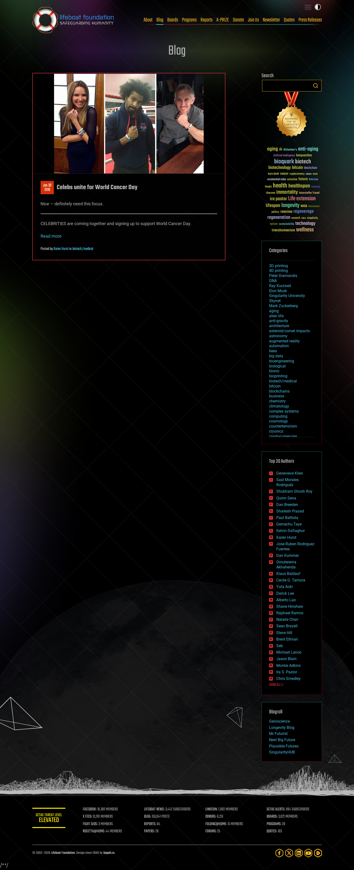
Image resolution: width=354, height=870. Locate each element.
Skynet (275, 300)
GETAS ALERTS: (276, 809)
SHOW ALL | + (276, 685)
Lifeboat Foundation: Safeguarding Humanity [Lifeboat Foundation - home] (73, 20)
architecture (279, 326)
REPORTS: (151, 824)
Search (315, 85)
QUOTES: (272, 831)
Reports (207, 20)
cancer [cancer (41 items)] (284, 174)
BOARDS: (272, 817)
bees (273, 351)
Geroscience (279, 721)
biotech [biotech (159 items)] (303, 162)
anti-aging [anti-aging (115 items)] (308, 149)
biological (277, 366)
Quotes (289, 20)
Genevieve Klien (289, 473)
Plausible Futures (283, 746)
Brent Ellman (287, 639)
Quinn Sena (286, 498)
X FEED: (88, 817)
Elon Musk (278, 291)
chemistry (277, 401)
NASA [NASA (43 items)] (304, 206)
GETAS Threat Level (49, 818)
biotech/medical (82, 249)
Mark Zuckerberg (283, 306)
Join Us (253, 20)
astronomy (278, 336)
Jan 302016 (47, 187)
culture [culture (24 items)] (309, 174)
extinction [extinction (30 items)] (292, 179)
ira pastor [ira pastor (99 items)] (278, 199)
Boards (172, 20)
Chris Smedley (288, 678)
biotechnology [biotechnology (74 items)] (279, 167)
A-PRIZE (222, 20)
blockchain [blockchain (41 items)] (310, 168)
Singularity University (287, 295)
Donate (238, 20)
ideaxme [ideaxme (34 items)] (270, 193)
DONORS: (211, 817)
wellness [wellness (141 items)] (305, 230)
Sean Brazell (287, 626)
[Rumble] (318, 853)
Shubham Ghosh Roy (294, 491)
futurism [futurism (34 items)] (313, 179)
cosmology (278, 421)
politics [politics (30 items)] (275, 212)
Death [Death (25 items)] (315, 174)
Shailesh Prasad (290, 511)
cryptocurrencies (283, 436)
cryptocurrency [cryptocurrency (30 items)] (297, 174)
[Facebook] (279, 853)
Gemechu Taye (289, 524)
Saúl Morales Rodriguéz (287, 482)
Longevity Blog (281, 727)
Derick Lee (285, 593)
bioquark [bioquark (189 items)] (284, 161)
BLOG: (148, 817)
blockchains (279, 391)
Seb (279, 645)
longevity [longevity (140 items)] (290, 205)
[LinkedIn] (299, 853)
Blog (159, 20)
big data (276, 356)
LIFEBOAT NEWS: (155, 809)
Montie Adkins (288, 665)
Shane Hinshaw (289, 606)
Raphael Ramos (289, 613)
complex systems (284, 411)
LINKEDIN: (212, 809)
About (148, 20)
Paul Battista (287, 517)
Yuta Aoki (284, 586)
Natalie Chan (287, 619)
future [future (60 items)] (303, 179)
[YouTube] (308, 853)
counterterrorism (283, 426)
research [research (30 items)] (296, 218)
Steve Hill (284, 632)
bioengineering (281, 361)
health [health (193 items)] (280, 185)
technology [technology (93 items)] (305, 224)
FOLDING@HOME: (216, 824)
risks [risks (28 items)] (303, 218)
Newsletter (271, 20)
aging (274, 311)
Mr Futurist (278, 733)
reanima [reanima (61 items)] (286, 211)
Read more (51, 236)
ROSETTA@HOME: (94, 831)
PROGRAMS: (274, 824)
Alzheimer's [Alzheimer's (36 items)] (290, 150)
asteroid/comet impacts (289, 331)
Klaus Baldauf (288, 573)
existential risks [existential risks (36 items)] (276, 179)
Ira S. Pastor (286, 672)
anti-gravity (278, 320)
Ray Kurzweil (280, 285)
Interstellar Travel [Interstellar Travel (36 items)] (309, 193)
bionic (274, 371)
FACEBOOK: (90, 809)
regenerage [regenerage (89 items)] (303, 211)
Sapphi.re (108, 853)
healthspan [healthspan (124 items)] (299, 186)
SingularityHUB (282, 752)
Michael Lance (288, 652)
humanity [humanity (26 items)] (315, 187)
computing (278, 416)
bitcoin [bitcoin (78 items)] (297, 167)
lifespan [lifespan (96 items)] (273, 205)
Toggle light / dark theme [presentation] (318, 7)
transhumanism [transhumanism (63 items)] (283, 230)
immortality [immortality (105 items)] (287, 192)
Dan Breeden (287, 504)
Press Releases (310, 20)
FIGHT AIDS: (90, 824)
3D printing (278, 265)
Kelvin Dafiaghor (290, 530)
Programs (189, 20)
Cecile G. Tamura (290, 580)
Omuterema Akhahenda (286, 564)
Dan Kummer (287, 555)
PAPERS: (150, 831)
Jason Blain (286, 658)
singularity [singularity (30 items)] (312, 218)
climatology (279, 406)
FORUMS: (211, 831)
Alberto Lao (286, 600)
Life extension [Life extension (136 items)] (302, 199)
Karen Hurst (61, 249)
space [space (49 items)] (274, 224)
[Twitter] (289, 853)
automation (279, 346)
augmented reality (284, 341)
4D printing (278, 270)
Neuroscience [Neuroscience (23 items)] (313, 206)
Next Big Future (282, 740)
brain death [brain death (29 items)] (273, 174)
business (276, 396)
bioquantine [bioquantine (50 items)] (304, 155)
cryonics (276, 431)
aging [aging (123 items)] (272, 149)
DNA (273, 280)
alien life (276, 316)
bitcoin (275, 386)
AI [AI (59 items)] (280, 149)
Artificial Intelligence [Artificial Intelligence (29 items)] (284, 155)
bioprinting (278, 376)
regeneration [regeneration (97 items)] (278, 217)
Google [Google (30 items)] (268, 186)
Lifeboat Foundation (63, 853)
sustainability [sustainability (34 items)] (286, 224)
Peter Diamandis (283, 275)
